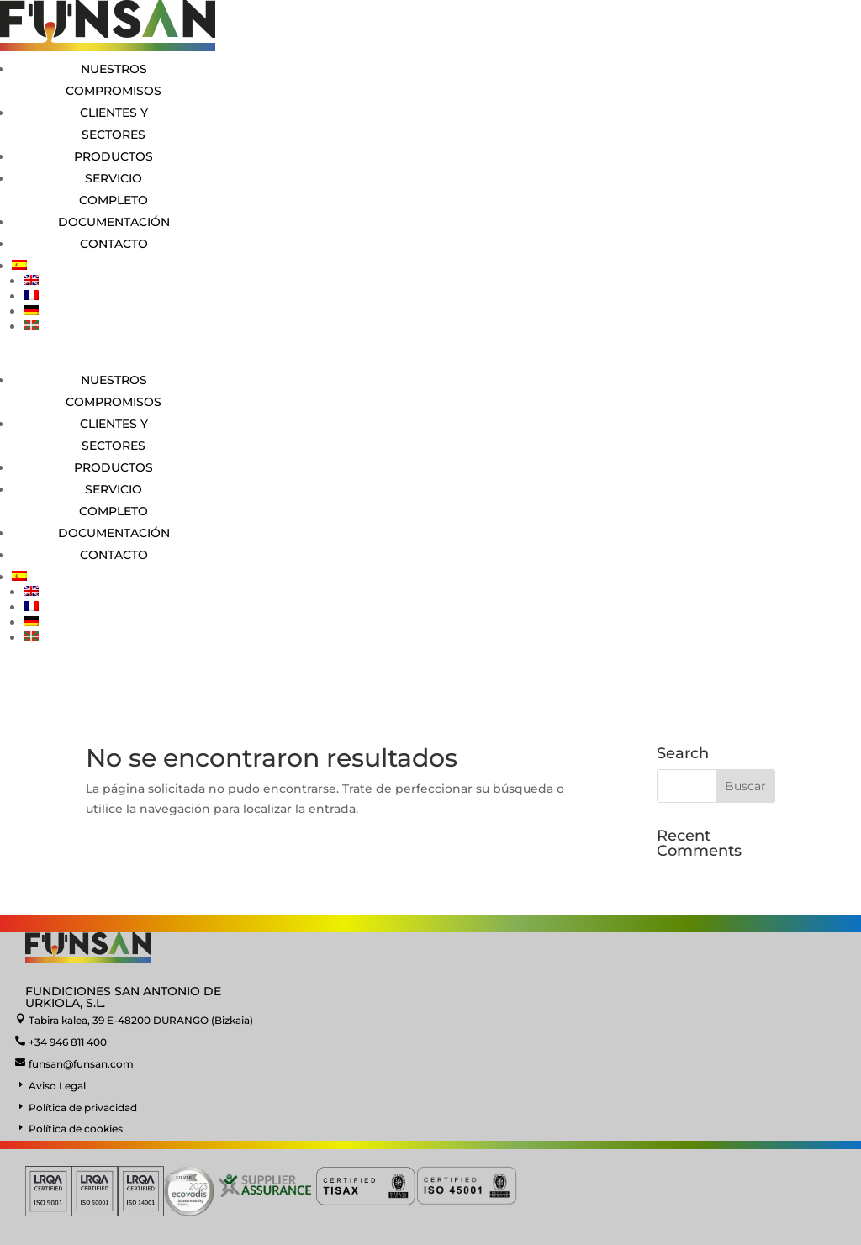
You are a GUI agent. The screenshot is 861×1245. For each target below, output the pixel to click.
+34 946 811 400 (68, 1042)
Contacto (114, 243)
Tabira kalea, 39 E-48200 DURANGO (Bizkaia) (141, 1020)
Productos (113, 156)
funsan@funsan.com (81, 1064)
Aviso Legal (57, 1085)
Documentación (114, 221)
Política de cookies (76, 1128)
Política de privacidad (83, 1107)
